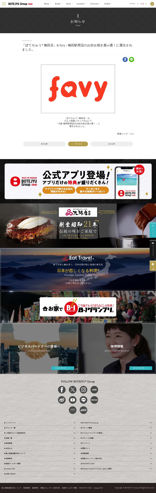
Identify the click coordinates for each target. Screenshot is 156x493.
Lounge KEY (98, 488)
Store (68, 4)
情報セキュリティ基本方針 (50, 488)
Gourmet (81, 4)
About (46, 4)
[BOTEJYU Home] (20, 4)
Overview (94, 4)
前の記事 (44, 144)
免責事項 (35, 488)
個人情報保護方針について (11, 488)
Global (107, 4)
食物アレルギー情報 (69, 488)
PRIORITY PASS (85, 488)
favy (132, 134)
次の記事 (111, 144)
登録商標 (26, 488)
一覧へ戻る (78, 144)
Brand (57, 4)
